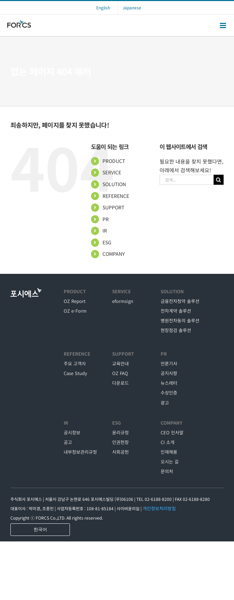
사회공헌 (120, 452)
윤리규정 (120, 432)
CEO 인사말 (172, 432)
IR (104, 230)
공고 (68, 442)
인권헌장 (120, 442)
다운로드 (120, 383)
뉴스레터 (169, 383)
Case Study (75, 373)
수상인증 (169, 392)
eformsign (122, 301)
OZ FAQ (120, 373)
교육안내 (120, 363)
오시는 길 (170, 461)
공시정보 (72, 432)
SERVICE (111, 172)
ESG (106, 242)
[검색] (219, 180)
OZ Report (75, 301)
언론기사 (169, 363)
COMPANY (113, 253)
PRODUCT (113, 160)
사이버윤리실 (128, 508)
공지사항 (169, 373)
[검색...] (187, 180)
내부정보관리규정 (80, 452)
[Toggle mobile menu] (223, 25)
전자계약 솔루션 (176, 310)
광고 (165, 402)
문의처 (167, 471)
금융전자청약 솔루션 (180, 301)
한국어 (40, 529)
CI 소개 (167, 442)
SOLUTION (114, 184)
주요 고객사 (75, 363)
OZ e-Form (75, 310)
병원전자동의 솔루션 (180, 320)
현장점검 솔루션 (176, 330)
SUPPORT (113, 207)
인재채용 (169, 452)
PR (105, 219)
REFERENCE (115, 195)
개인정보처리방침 (159, 508)
